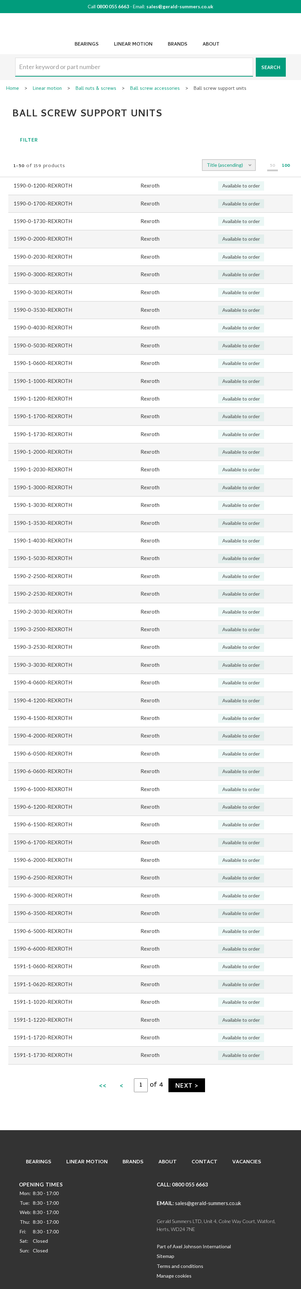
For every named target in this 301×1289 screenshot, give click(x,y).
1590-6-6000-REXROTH (42, 948)
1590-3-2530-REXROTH (42, 647)
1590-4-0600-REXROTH (42, 682)
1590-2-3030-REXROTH (42, 611)
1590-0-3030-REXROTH (42, 292)
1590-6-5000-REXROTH (42, 931)
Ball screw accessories (155, 89)
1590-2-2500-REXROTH (42, 576)
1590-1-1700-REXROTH (42, 416)
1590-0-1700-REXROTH (42, 203)
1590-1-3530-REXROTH (42, 523)
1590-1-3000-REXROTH (42, 487)
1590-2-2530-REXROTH (42, 593)
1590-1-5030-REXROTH (42, 558)
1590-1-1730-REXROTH (42, 434)
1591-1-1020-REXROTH (42, 1002)
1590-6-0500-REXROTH (42, 753)
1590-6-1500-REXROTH (42, 824)
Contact (204, 1162)
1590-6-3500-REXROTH (42, 913)
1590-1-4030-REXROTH (42, 540)
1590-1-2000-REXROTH (42, 452)
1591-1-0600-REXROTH (42, 966)
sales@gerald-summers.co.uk (179, 6)
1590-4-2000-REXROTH (42, 735)
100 (286, 166)
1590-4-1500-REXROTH (42, 718)
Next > (186, 1086)
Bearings (87, 45)
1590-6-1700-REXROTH (42, 842)
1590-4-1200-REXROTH (42, 700)
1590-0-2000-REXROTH (42, 238)
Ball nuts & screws (96, 89)
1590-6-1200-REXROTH (42, 807)
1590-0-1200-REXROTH (42, 185)
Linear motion (47, 89)
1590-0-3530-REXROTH (42, 310)
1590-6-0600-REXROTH (42, 771)
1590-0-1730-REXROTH (42, 221)
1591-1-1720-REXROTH (42, 1037)
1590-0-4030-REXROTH (42, 327)
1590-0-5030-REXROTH (42, 345)
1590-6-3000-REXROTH (42, 895)
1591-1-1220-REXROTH (42, 1020)
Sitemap (165, 1256)
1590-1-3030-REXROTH (42, 505)
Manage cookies (174, 1276)
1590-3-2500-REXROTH (42, 629)
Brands (177, 45)
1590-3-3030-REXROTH (42, 665)
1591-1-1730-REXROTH (42, 1055)
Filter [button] (22, 140)
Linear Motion (133, 45)
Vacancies (246, 1162)
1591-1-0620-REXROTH (42, 984)
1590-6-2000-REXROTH (42, 860)
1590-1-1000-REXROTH (42, 381)
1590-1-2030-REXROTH (42, 469)
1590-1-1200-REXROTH (42, 398)
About (211, 45)
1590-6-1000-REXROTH (42, 789)
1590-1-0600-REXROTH (42, 363)
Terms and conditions (180, 1266)
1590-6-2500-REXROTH (42, 877)
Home (12, 89)
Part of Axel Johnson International (194, 1246)
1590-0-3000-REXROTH (42, 274)
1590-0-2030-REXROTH (42, 256)
